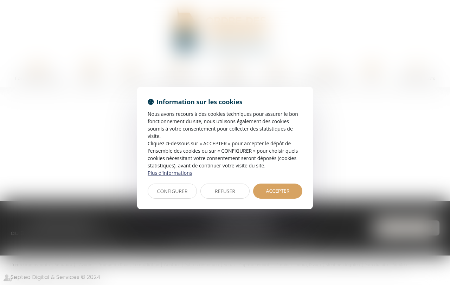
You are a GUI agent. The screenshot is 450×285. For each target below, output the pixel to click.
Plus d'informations (170, 173)
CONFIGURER (172, 191)
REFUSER (225, 191)
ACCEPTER (278, 190)
